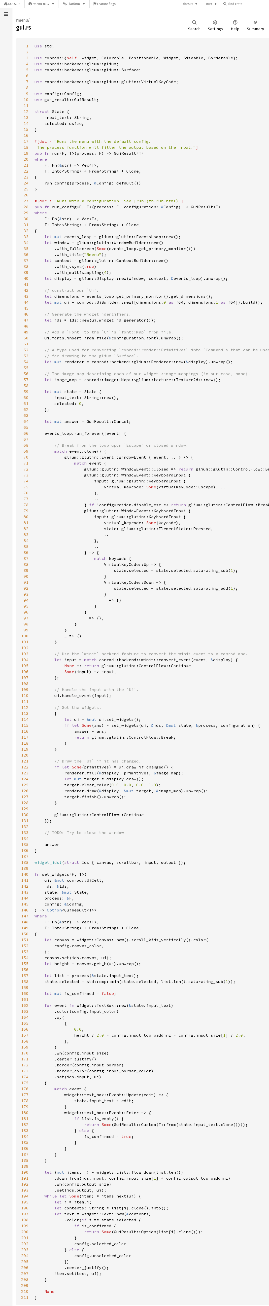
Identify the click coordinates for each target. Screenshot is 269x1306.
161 (25, 999)
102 (25, 647)
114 (25, 719)
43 (26, 296)
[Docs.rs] (12, 4)
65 (26, 427)
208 (25, 1279)
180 (25, 1112)
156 (25, 969)
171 (25, 1058)
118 (25, 743)
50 (26, 337)
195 (25, 1201)
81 (26, 522)
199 (25, 1225)
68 (26, 445)
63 (26, 415)
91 (26, 582)
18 (26, 147)
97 (26, 618)
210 (25, 1291)
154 (25, 957)
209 (25, 1285)
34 (26, 242)
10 (26, 99)
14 (26, 123)
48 (26, 326)
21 (26, 165)
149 (25, 927)
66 (26, 433)
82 (26, 528)
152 (25, 945)
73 (26, 474)
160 (25, 993)
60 (26, 397)
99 (26, 629)
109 (25, 689)
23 (26, 177)
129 (25, 808)
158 (25, 981)
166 (25, 1029)
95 (26, 606)
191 (25, 1178)
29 (26, 212)
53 (26, 355)
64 (26, 421)
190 (25, 1172)
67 (26, 439)
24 (26, 183)
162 (25, 1005)
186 (25, 1148)
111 (25, 701)
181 (25, 1118)
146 (25, 909)
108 (25, 683)
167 (25, 1035)
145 (25, 904)
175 (25, 1082)
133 (25, 832)
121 (25, 761)
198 (25, 1219)
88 (26, 564)
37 (26, 260)
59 (26, 391)
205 (25, 1261)
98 (26, 623)
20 (26, 159)
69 (26, 451)
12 (26, 111)
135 (25, 844)
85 (26, 546)
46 (26, 314)
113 (25, 713)
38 (26, 266)
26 (26, 194)
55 (26, 367)
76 (26, 492)
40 (26, 278)
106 (25, 671)
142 (25, 886)
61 (26, 403)
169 (25, 1047)
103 (25, 653)
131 (25, 820)
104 (25, 659)
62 (26, 409)
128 (25, 802)
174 (25, 1076)
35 (26, 248)
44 (26, 302)
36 (26, 254)
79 (26, 510)
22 (26, 171)
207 (25, 1273)
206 (25, 1267)
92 (26, 588)
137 (25, 856)
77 (26, 498)
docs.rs (188, 4)
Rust (209, 4)
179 (25, 1106)
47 (26, 320)
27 (26, 200)
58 (26, 385)
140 (25, 874)
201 (25, 1237)
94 (26, 600)
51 (26, 343)
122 (25, 766)
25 (26, 188)
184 (25, 1136)
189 (25, 1166)
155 (25, 963)
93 (26, 594)
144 (25, 898)
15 (26, 129)
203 (25, 1249)
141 (25, 880)
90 (26, 576)
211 (25, 1297)
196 (25, 1207)
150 (25, 933)
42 (26, 290)
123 (25, 772)
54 (26, 361)
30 (26, 218)
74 (26, 480)
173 (25, 1070)
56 (26, 373)
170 (25, 1053)
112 (25, 707)
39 (26, 272)
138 (25, 862)
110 (25, 695)
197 (25, 1213)
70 (26, 457)
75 (26, 486)
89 (26, 570)
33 (26, 236)
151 (25, 939)
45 (26, 308)
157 (25, 975)
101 (25, 641)
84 (26, 540)
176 (25, 1088)
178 (25, 1100)
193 (25, 1190)
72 (26, 469)
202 (25, 1243)
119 (25, 749)
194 (25, 1196)
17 (26, 141)
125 (25, 784)
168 (25, 1041)
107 (25, 677)
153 (25, 951)
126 (25, 790)
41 (26, 284)
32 (26, 230)
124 (25, 778)
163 (25, 1011)
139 (25, 868)
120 (25, 755)
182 (25, 1124)
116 (25, 731)
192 (25, 1184)
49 (26, 331)
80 (26, 516)
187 (25, 1154)
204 (25, 1255)
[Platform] (74, 4)
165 (25, 1023)
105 (25, 665)
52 (26, 349)
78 (26, 504)
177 (25, 1094)
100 (25, 635)
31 (26, 224)
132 (25, 826)
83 (26, 534)
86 (26, 552)
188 (25, 1160)
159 (25, 987)
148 (25, 921)
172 (25, 1064)
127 (25, 796)
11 (26, 105)
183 (25, 1130)
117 (25, 737)
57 (26, 379)
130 (25, 814)
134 (25, 838)
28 (26, 206)
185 (25, 1142)
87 (26, 558)
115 (25, 725)
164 (25, 1017)
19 (26, 153)
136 (25, 850)
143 (25, 892)
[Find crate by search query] (248, 4)
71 (26, 463)
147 (25, 915)
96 (26, 612)
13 (26, 117)
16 (26, 135)
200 (25, 1231)
